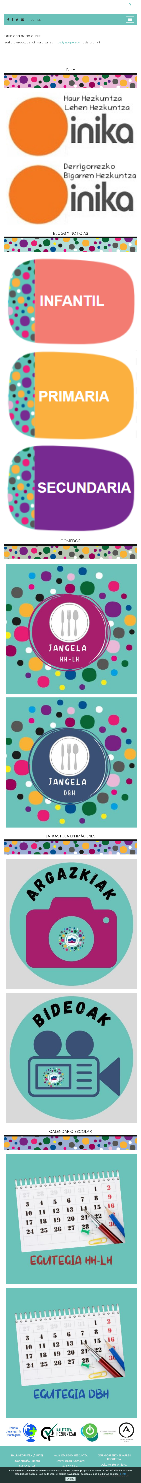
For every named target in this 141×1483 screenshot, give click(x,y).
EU (32, 19)
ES (39, 19)
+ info (123, 1474)
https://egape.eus (67, 42)
